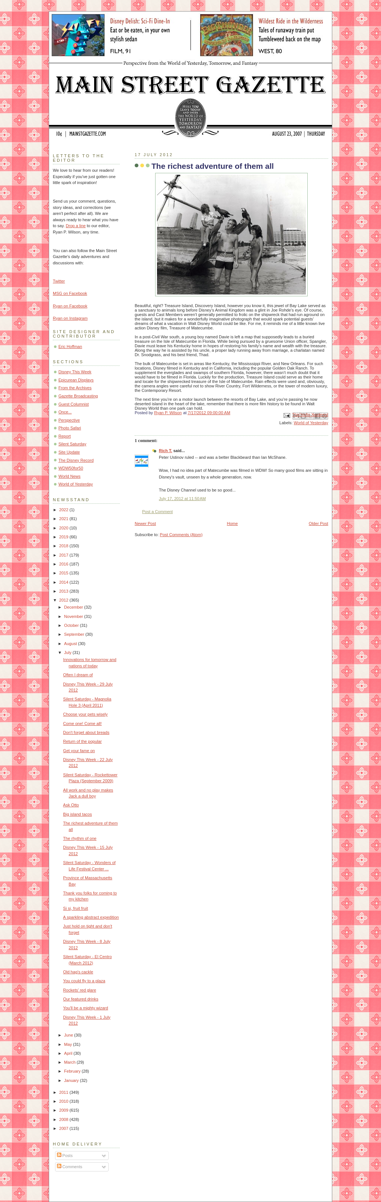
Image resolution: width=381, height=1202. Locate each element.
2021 (64, 518)
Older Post (318, 523)
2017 (64, 555)
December (74, 607)
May (68, 1044)
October (72, 625)
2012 (64, 600)
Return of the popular (82, 741)
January (72, 1080)
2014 (64, 582)
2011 (64, 1092)
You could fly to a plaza (84, 981)
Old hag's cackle (78, 972)
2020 (64, 528)
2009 (64, 1110)
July (68, 652)
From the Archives (75, 388)
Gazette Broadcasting (78, 396)
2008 (64, 1119)
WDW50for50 (70, 468)
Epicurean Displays (76, 380)
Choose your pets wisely (85, 714)
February (72, 1071)
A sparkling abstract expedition (91, 917)
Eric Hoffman (70, 346)
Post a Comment (157, 511)
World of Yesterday (311, 422)
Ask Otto (71, 805)
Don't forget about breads (86, 732)
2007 (64, 1128)
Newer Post (145, 523)
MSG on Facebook (70, 293)
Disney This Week (75, 372)
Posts (65, 1155)
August (71, 643)
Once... (65, 412)
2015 (64, 573)
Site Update (69, 452)
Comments (69, 1166)
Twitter (59, 281)
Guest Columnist (73, 404)
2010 (64, 1101)
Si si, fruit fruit (75, 908)
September (74, 634)
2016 (64, 564)
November (74, 616)
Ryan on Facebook (70, 306)
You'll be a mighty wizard (85, 1008)
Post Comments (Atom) (181, 534)
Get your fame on (79, 750)
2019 (64, 537)
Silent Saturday (72, 444)
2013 (64, 591)
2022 (64, 509)
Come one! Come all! (82, 723)
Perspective (69, 420)
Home (232, 523)
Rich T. (165, 450)
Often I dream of (78, 675)
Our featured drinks (81, 999)
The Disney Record (76, 460)
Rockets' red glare (79, 990)
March (70, 1062)
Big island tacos (77, 814)
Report (64, 436)
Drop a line (76, 225)
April (68, 1053)
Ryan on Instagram (70, 318)
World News (69, 476)
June (69, 1035)
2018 (64, 546)
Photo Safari (69, 428)
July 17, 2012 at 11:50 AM (182, 498)
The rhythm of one (80, 838)
